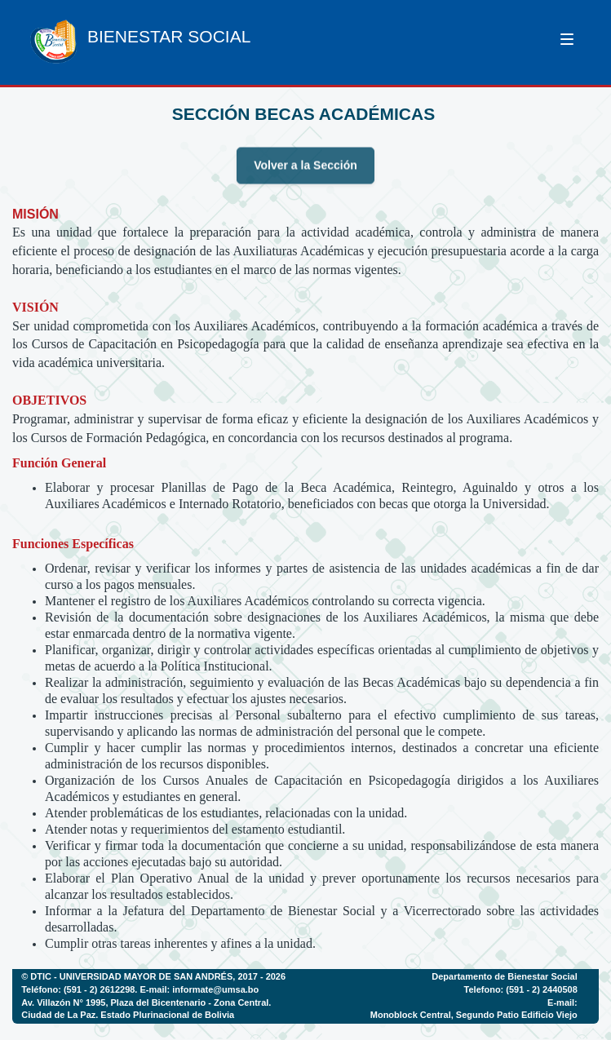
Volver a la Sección (305, 172)
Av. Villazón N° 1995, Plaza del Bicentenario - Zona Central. (146, 1002)
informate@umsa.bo (215, 989)
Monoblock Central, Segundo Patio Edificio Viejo (474, 1015)
